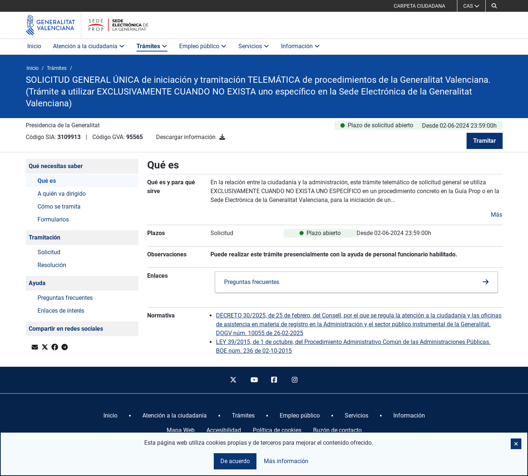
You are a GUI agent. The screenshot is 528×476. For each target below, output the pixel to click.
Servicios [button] (253, 46)
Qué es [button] (47, 180)
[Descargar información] (222, 137)
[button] (494, 5)
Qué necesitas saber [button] (56, 166)
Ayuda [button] (37, 283)
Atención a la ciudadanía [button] (89, 46)
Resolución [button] (52, 265)
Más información (286, 461)
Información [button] (300, 46)
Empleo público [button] (203, 46)
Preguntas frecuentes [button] (65, 297)
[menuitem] (110, 415)
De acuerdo (235, 461)
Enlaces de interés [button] (61, 310)
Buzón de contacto (337, 430)
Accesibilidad (223, 430)
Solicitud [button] (49, 252)
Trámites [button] (152, 46)
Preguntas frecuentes (251, 281)
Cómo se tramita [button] (59, 206)
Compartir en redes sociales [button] (66, 328)
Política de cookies (277, 430)
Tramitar (484, 140)
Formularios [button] (53, 219)
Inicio (34, 46)
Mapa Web (181, 430)
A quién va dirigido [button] (62, 193)
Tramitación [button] (44, 237)
